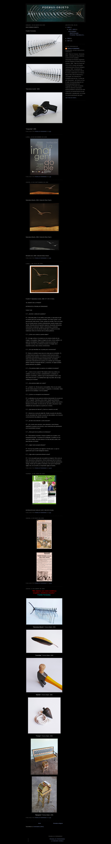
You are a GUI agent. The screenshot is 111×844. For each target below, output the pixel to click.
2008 (68, 38)
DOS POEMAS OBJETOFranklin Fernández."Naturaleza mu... (76, 33)
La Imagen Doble (57, 841)
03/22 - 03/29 (72, 29)
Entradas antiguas (58, 823)
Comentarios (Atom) (38, 826)
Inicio (39, 823)
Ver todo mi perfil (70, 97)
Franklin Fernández (73, 48)
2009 (68, 27)
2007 (68, 40)
